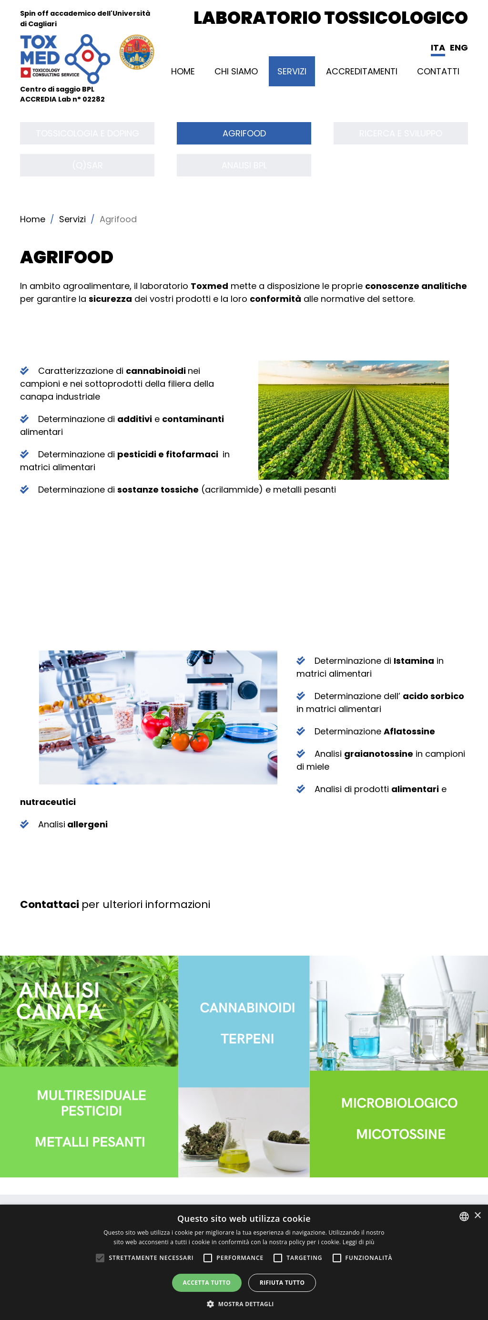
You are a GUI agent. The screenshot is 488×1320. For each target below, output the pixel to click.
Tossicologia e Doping (87, 133)
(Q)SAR (87, 165)
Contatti (438, 71)
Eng (459, 47)
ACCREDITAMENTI (361, 71)
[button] (244, 1304)
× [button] (477, 1215)
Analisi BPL (244, 165)
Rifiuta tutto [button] (282, 1283)
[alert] (244, 1262)
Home (183, 71)
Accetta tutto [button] (207, 1283)
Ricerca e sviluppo (400, 133)
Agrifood (244, 133)
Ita (438, 47)
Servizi (291, 71)
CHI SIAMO (236, 71)
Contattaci (49, 904)
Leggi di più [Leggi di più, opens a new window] (359, 1242)
